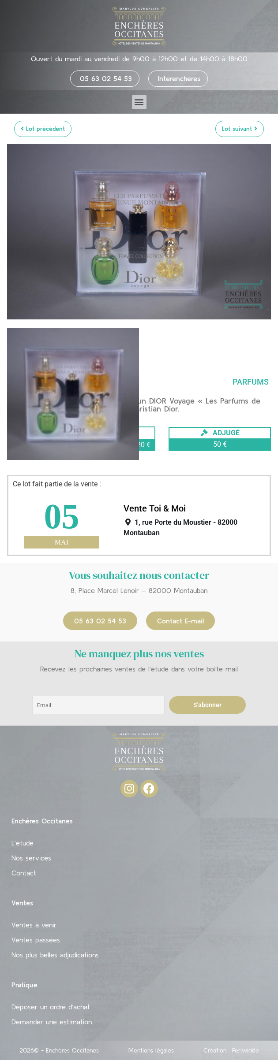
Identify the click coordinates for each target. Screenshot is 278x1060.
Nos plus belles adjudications (55, 955)
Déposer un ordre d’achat (50, 1007)
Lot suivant (239, 128)
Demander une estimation (51, 1022)
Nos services (31, 858)
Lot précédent (43, 128)
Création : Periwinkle (231, 1050)
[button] (139, 102)
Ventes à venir (33, 925)
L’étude (22, 843)
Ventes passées (35, 940)
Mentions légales (151, 1050)
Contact (23, 873)
